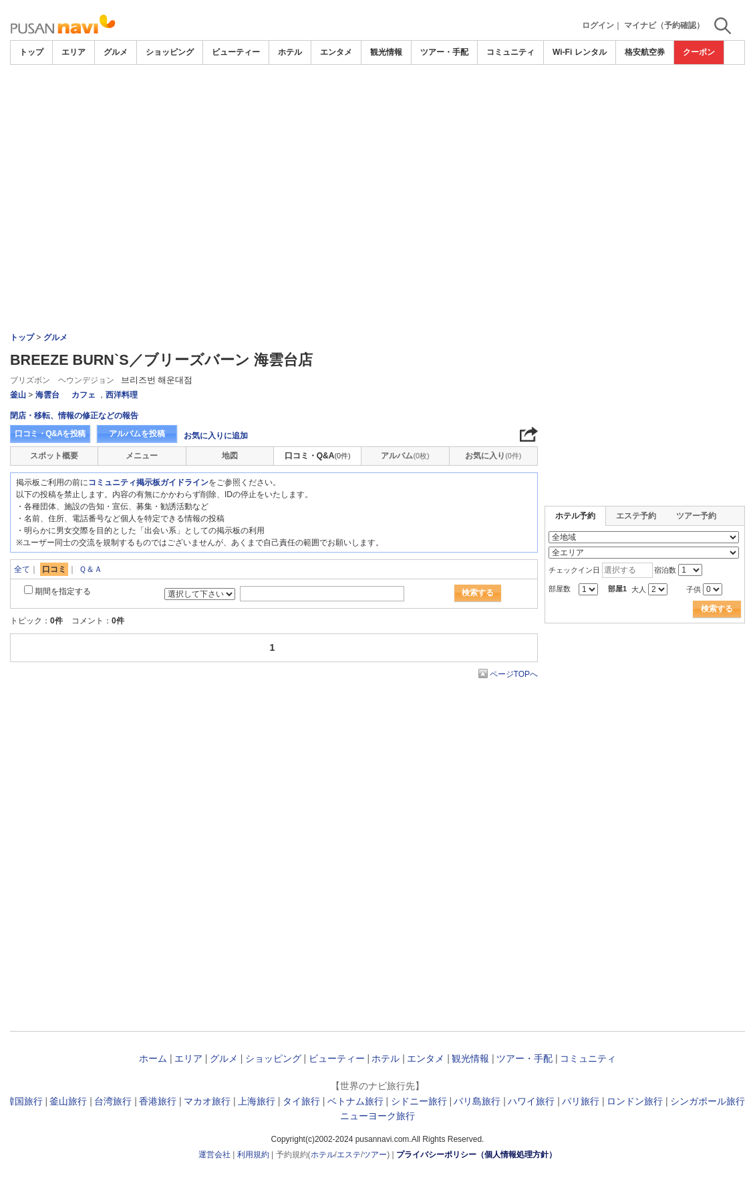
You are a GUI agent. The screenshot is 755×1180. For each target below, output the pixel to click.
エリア (73, 52)
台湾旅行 (113, 1101)
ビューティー (236, 52)
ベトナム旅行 (355, 1101)
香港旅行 (157, 1101)
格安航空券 (645, 52)
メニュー (142, 455)
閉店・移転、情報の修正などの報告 (74, 415)
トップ (31, 52)
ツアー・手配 (444, 52)
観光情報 (386, 52)
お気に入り (493, 455)
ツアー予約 (696, 516)
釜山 (18, 395)
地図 (230, 455)
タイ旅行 (301, 1101)
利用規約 (253, 1154)
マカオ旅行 (207, 1101)
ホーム (153, 1058)
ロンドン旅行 (635, 1101)
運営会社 (214, 1154)
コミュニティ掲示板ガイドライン (148, 482)
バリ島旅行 (477, 1101)
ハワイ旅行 (531, 1101)
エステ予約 (636, 516)
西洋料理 (122, 395)
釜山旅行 (68, 1101)
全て (22, 569)
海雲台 (47, 395)
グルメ (116, 52)
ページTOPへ (514, 674)
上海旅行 (256, 1101)
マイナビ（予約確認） (664, 25)
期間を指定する (63, 591)
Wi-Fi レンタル (580, 52)
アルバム (405, 455)
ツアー (375, 1154)
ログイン (598, 25)
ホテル (290, 52)
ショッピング (170, 52)
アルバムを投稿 (137, 433)
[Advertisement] (377, 101)
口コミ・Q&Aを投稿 (50, 433)
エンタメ (336, 52)
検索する (478, 592)
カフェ (83, 395)
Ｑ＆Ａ (90, 569)
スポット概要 (54, 455)
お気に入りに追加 (216, 435)
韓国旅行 (24, 1101)
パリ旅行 (580, 1101)
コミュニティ (510, 52)
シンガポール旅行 (707, 1101)
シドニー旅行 (419, 1101)
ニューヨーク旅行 (377, 1116)
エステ (349, 1154)
